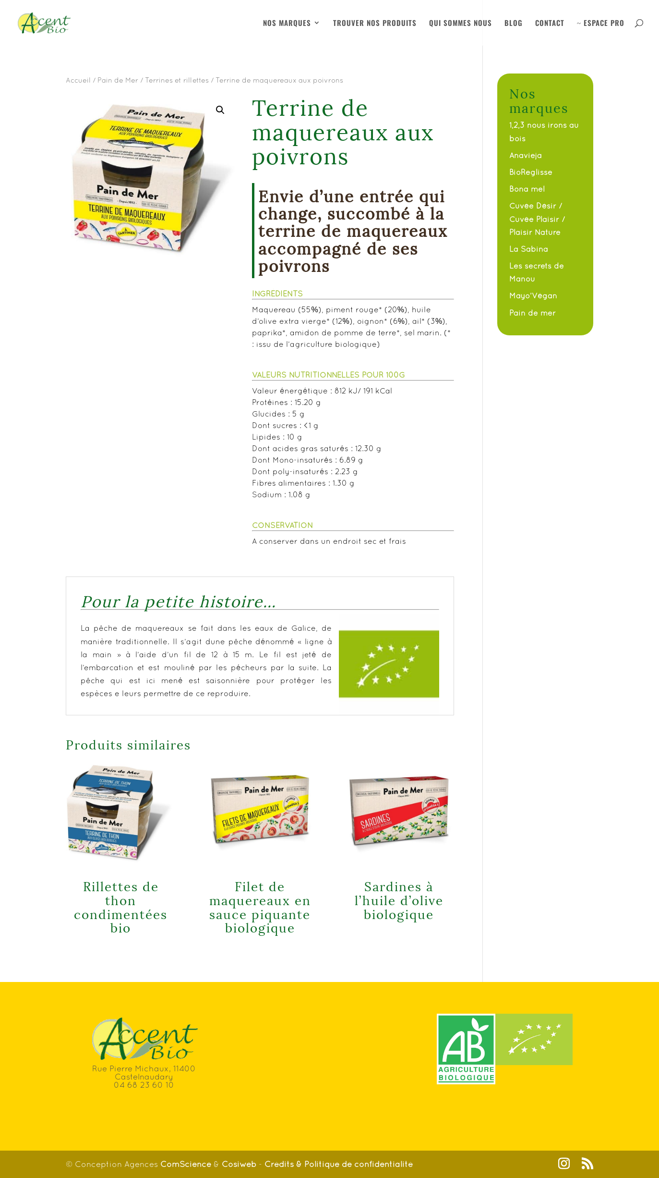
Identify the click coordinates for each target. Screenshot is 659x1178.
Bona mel (527, 188)
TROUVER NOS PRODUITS (375, 23)
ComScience (187, 1164)
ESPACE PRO (600, 23)
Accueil (78, 80)
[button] (220, 110)
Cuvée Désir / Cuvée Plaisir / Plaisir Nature (537, 218)
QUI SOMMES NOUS (460, 23)
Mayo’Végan (533, 295)
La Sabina (528, 249)
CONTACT (549, 23)
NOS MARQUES (287, 23)
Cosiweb (239, 1164)
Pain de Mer (117, 80)
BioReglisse (530, 172)
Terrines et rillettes (177, 80)
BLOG (513, 23)
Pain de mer (532, 312)
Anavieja (525, 155)
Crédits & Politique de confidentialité (338, 1164)
